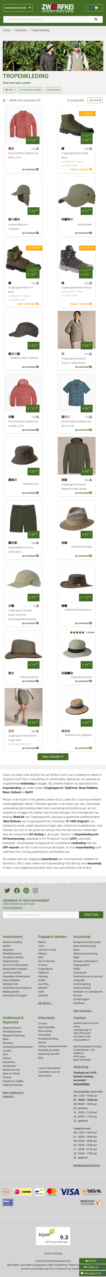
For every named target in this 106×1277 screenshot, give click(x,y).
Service (42, 1042)
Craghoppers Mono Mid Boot (76, 160)
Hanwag (43, 976)
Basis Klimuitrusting (84, 945)
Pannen (7, 1077)
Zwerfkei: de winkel (48, 1050)
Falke (41, 991)
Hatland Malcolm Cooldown (18, 227)
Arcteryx (42, 965)
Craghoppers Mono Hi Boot (23, 294)
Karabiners (9, 1062)
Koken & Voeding (12, 942)
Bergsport (8, 949)
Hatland (16, 792)
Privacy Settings (53, 1253)
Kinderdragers (81, 999)
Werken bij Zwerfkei (49, 1053)
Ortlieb (41, 980)
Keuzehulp (81, 936)
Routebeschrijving (48, 1038)
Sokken (7, 945)
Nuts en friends (11, 1073)
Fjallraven (43, 972)
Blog (40, 1057)
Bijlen (76, 957)
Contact (42, 1023)
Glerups (42, 953)
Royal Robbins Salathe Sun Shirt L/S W (23, 155)
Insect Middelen (11, 980)
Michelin (42, 987)
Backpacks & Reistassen (87, 942)
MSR (40, 957)
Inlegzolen (79, 980)
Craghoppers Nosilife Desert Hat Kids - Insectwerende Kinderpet (22, 615)
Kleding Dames (11, 991)
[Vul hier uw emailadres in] (41, 914)
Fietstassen (79, 972)
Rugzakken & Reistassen (16, 976)
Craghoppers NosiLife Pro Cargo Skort (23, 740)
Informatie (46, 1018)
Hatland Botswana (81, 677)
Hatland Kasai (31, 483)
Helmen (7, 1058)
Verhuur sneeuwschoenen (52, 1046)
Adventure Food (47, 949)
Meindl (41, 942)
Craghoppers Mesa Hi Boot (76, 292)
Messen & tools (11, 1069)
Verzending (44, 1034)
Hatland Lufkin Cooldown (24, 357)
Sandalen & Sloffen (13, 957)
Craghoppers (45, 968)
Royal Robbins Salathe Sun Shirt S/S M (76, 423)
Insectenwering (82, 984)
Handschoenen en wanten (88, 976)
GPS (5, 1054)
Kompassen (9, 1065)
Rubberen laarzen (12, 1084)
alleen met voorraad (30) (24, 100)
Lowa (41, 945)
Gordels (7, 1050)
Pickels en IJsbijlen (13, 1081)
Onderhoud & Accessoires (17, 987)
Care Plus (43, 984)
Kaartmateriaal (81, 987)
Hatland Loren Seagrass (78, 735)
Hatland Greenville (81, 546)
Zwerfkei (43, 995)
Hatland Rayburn (29, 677)
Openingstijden (46, 1027)
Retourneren (45, 1031)
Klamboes (79, 1003)
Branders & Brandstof (85, 961)
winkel (87, 867)
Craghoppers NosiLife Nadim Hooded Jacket (73, 486)
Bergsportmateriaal (14, 1035)
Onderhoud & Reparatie (13, 1020)
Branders (8, 1043)
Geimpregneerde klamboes (18, 1046)
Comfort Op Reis (12, 972)
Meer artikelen (53, 756)
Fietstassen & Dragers (15, 995)
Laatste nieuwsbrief (49, 1068)
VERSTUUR (91, 914)
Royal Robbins (88, 788)
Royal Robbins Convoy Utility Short (21, 549)
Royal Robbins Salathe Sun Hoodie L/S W (23, 423)
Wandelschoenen (12, 953)
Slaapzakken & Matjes (15, 968)
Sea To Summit (46, 961)
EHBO (76, 968)
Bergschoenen (11, 961)
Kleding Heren (10, 984)
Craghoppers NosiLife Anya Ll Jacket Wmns (73, 360)
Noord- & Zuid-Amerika (15, 965)
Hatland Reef (84, 224)
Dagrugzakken (81, 965)
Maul (6, 792)
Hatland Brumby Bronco (78, 609)
